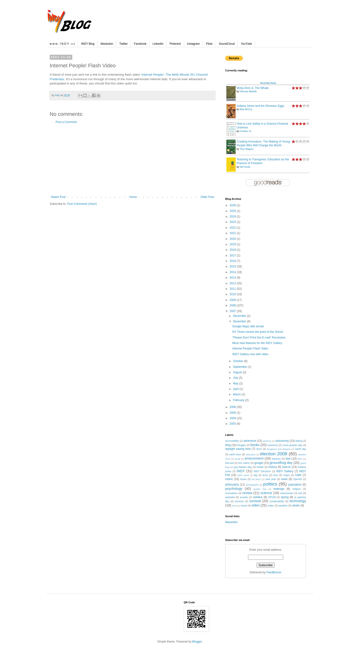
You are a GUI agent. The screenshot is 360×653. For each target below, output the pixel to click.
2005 (233, 412)
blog (228, 445)
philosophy (232, 484)
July (236, 377)
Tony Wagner (247, 149)
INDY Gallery (284, 471)
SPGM (272, 497)
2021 (233, 233)
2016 (233, 261)
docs (259, 448)
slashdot (230, 497)
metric (229, 479)
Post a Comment (66, 122)
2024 (233, 216)
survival (255, 501)
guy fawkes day (243, 467)
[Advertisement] (132, 159)
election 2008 (273, 453)
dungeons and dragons (279, 449)
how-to (286, 467)
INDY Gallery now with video (250, 354)
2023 (233, 222)
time (234, 505)
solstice (258, 497)
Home (133, 197)
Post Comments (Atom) (82, 204)
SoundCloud (227, 43)
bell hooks (245, 167)
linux (265, 475)
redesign (278, 489)
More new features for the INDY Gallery (257, 343)
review (247, 493)
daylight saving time (238, 449)
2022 (233, 227)
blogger (241, 445)
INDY (241, 471)
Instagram (193, 43)
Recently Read (268, 83)
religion (296, 488)
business (273, 445)
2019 (233, 244)
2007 (233, 311)
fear (288, 458)
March (237, 394)
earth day (300, 448)
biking (299, 440)
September (240, 366)
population (295, 484)
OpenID (297, 479)
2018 (233, 249)
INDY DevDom (262, 471)
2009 (233, 300)
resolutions (231, 493)
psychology (233, 489)
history (272, 467)
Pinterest (175, 43)
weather (282, 505)
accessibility (232, 440)
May (236, 383)
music (243, 479)
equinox (276, 458)
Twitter (123, 43)
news (284, 479)
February (239, 400)
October (238, 361)
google (258, 463)
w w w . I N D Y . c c (62, 43)
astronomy (282, 440)
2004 (233, 418)
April (236, 389)
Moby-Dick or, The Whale (253, 88)
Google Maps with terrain (248, 326)
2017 (233, 255)
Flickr (209, 43)
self (300, 493)
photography (252, 484)
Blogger (197, 641)
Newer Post (58, 197)
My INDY (256, 479)
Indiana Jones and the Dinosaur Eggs (260, 106)
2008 (233, 305)
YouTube (246, 43)
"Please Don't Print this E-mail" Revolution (259, 337)
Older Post (207, 197)
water (271, 505)
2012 (233, 283)
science (266, 493)
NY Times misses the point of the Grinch (257, 332)
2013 (233, 277)
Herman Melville (248, 91)
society (244, 497)
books (254, 445)
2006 (233, 407)
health (260, 467)
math (298, 475)
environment (254, 458)
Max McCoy (246, 109)
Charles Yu (245, 131)
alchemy (267, 441)
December (240, 316)
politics (270, 483)
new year (270, 479)
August (238, 372)
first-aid (229, 463)
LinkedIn (158, 43)
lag (255, 475)
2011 (233, 288)
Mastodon (107, 43)
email (237, 458)
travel (244, 505)
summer (239, 501)
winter (296, 505)
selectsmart (286, 493)
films (300, 458)
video (255, 505)
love (275, 475)
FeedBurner (273, 572)
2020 (233, 239)
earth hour (235, 454)
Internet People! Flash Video (250, 348)
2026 (233, 205)
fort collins (244, 463)
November (240, 321)
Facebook (140, 43)
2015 (233, 266)
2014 (233, 272)
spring (285, 497)
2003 (233, 423)
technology (297, 501)
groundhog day (281, 463)
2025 (233, 211)
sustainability (276, 501)
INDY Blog (87, 43)
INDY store (243, 475)
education (251, 454)
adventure (249, 440)
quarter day (259, 489)
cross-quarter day (292, 445)
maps (286, 475)
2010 (233, 294)
